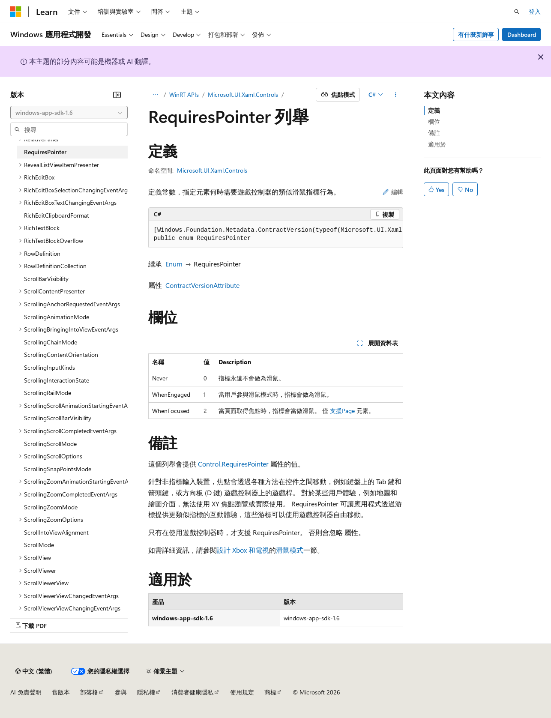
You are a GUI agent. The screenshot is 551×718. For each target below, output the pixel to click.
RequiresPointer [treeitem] (45, 152)
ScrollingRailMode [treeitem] (47, 393)
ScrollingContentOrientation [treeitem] (61, 354)
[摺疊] (117, 94)
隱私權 (146, 692)
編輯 (393, 192)
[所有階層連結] (155, 95)
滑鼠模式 (289, 549)
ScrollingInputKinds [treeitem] (49, 367)
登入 (535, 11)
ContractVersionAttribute (202, 285)
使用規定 (242, 692)
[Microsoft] (15, 11)
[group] (275, 234)
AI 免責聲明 (26, 692)
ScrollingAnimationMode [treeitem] (56, 317)
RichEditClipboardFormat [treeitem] (56, 215)
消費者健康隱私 (192, 692)
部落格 (89, 692)
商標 (270, 692)
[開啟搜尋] (516, 11)
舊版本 (61, 692)
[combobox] (69, 113)
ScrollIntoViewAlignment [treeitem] (56, 532)
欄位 (434, 121)
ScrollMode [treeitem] (39, 545)
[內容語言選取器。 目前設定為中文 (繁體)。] (33, 671)
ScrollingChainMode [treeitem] (50, 342)
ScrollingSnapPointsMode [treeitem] (57, 469)
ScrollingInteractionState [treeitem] (56, 380)
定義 (434, 110)
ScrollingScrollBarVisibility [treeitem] (57, 418)
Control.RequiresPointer (233, 463)
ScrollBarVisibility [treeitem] (46, 279)
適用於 (437, 144)
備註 (434, 133)
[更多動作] (395, 95)
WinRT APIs (184, 94)
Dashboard (521, 34)
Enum (174, 263)
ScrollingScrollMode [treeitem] (50, 444)
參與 (121, 692)
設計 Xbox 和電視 (243, 549)
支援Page (342, 411)
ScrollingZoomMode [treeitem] (51, 507)
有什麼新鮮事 (476, 34)
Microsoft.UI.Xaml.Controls (243, 94)
